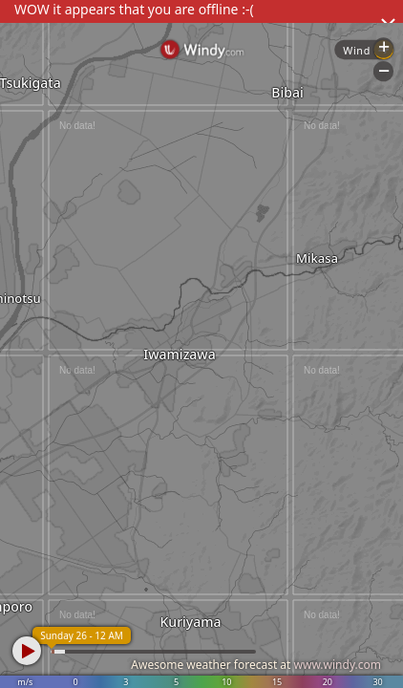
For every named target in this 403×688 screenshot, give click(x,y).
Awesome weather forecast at (256, 664)
